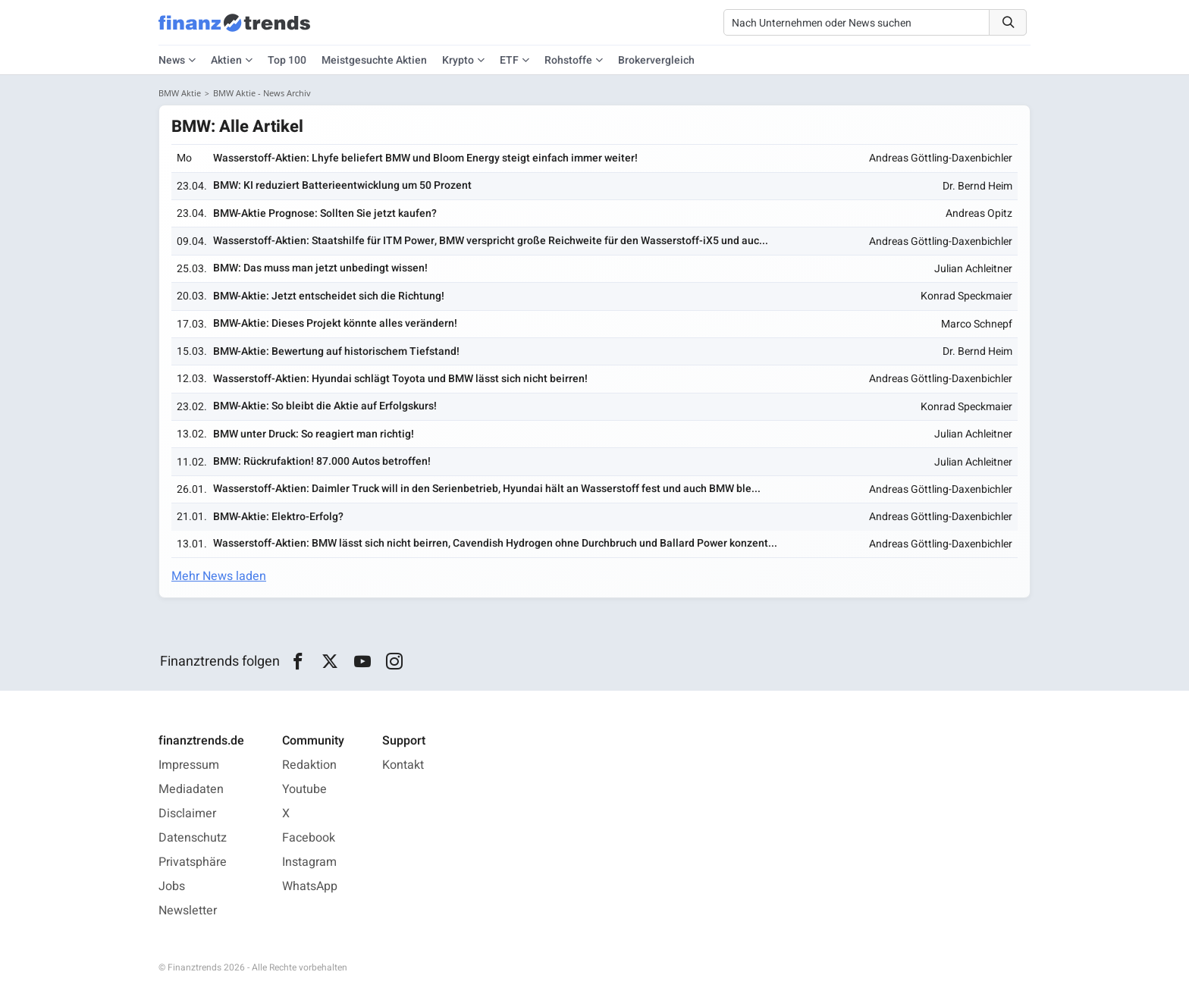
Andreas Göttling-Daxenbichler (940, 158)
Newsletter (187, 910)
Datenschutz (192, 838)
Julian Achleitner (973, 269)
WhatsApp (309, 886)
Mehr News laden (218, 576)
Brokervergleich (656, 60)
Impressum (188, 765)
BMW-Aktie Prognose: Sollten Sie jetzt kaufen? (325, 213)
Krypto (458, 60)
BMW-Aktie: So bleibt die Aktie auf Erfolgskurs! (325, 406)
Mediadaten (191, 789)
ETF (509, 60)
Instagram (309, 862)
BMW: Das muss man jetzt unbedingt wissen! (320, 268)
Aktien (226, 60)
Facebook (308, 838)
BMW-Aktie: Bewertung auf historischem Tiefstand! (336, 351)
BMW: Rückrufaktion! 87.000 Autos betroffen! (322, 461)
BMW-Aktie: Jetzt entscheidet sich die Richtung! (328, 296)
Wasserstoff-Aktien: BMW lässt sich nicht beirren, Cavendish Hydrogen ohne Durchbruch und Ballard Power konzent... (495, 543)
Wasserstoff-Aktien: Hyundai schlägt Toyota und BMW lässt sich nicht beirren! (400, 379)
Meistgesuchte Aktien (374, 60)
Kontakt (403, 765)
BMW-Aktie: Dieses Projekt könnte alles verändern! (335, 323)
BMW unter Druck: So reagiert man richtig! (313, 434)
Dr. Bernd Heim (977, 186)
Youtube (304, 789)
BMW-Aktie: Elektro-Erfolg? (278, 517)
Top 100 (287, 60)
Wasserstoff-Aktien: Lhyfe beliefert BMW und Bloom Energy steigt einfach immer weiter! (425, 158)
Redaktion (309, 765)
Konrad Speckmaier (966, 296)
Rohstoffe (568, 60)
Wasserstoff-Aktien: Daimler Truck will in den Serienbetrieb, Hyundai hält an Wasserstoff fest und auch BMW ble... (487, 489)
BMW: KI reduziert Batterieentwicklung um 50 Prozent (342, 185)
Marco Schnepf (976, 324)
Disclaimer (187, 813)
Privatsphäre (192, 862)
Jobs (171, 886)
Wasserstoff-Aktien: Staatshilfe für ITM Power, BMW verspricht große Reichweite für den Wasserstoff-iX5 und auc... (490, 241)
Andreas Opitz (979, 213)
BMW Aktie (179, 93)
